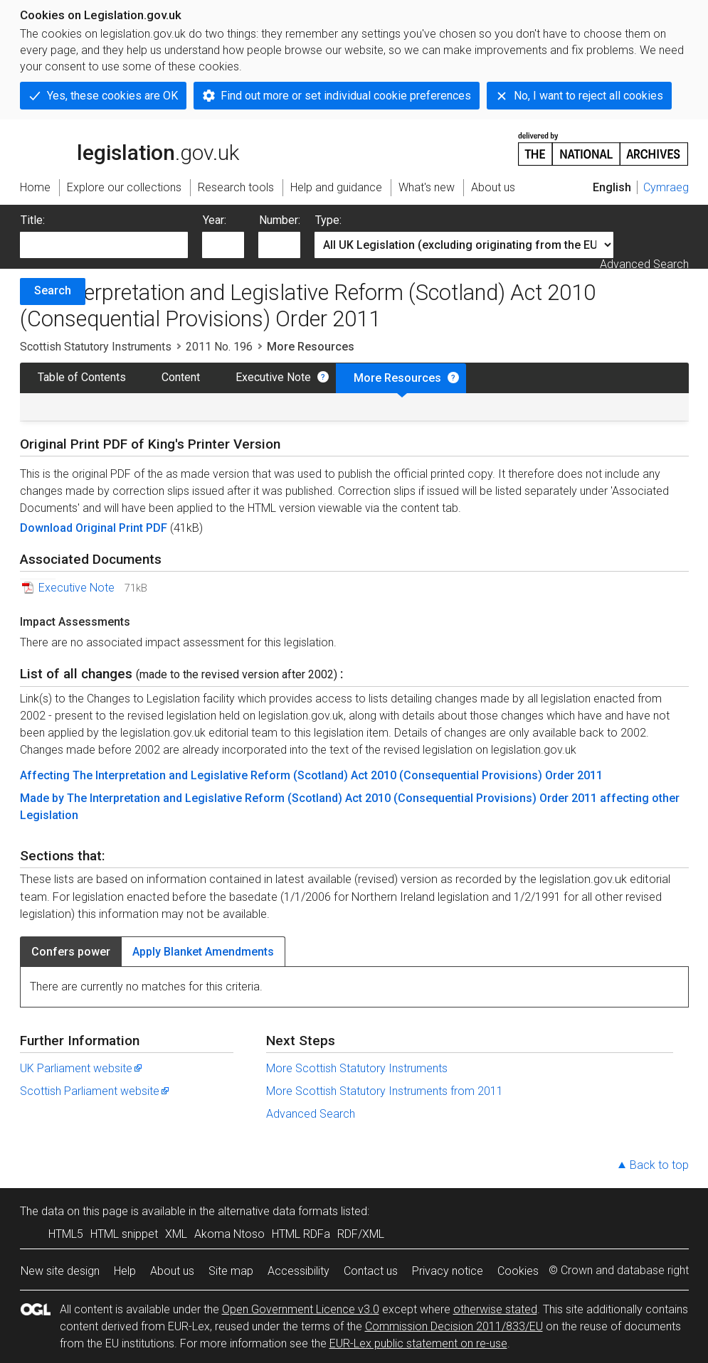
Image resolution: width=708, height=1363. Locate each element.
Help (125, 1271)
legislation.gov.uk (129, 148)
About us (172, 1271)
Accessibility (298, 1271)
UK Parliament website (82, 1068)
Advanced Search (644, 264)
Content (181, 377)
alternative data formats (278, 1211)
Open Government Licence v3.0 (300, 1309)
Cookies (518, 1271)
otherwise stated (495, 1309)
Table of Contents (82, 377)
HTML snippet (124, 1234)
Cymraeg (666, 187)
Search (52, 290)
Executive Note (273, 377)
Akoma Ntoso (229, 1234)
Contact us (371, 1271)
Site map (230, 1271)
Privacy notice (447, 1271)
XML (176, 1234)
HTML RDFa (301, 1234)
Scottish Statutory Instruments (95, 346)
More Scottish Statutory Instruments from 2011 (384, 1091)
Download (47, 528)
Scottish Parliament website (95, 1091)
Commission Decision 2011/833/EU (454, 1326)
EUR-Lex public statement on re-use (418, 1343)
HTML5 (65, 1234)
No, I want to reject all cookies (588, 95)
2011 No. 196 (219, 346)
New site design (60, 1271)
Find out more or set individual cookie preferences (346, 95)
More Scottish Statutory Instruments (357, 1068)
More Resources (397, 378)
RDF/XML (360, 1234)
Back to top (659, 1165)
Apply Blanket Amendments (203, 951)
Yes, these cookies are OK (112, 95)
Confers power (70, 951)
